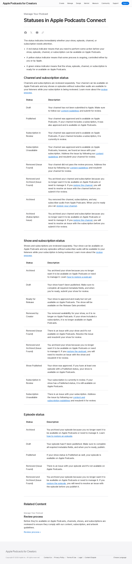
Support (115, 3)
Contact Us (48, 557)
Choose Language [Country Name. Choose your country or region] (119, 557)
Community (106, 3)
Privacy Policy (59, 557)
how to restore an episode (59, 436)
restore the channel (82, 185)
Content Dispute (90, 557)
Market (86, 3)
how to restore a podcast (79, 277)
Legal (80, 557)
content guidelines (70, 110)
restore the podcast (76, 351)
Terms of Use (71, 557)
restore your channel (67, 206)
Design (78, 3)
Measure (95, 3)
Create (61, 3)
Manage (70, 3)
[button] (25, 32)
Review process (31, 532)
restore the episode (56, 483)
